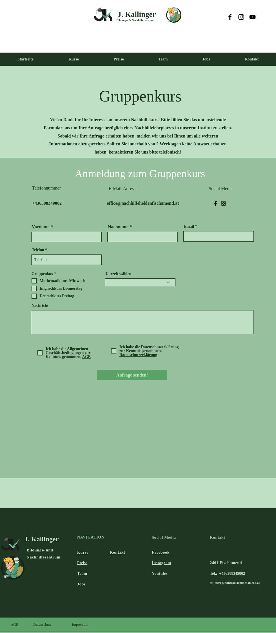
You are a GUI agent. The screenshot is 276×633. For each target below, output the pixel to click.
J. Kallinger (136, 14)
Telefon (38, 250)
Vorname (41, 227)
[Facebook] (230, 17)
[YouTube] (252, 17)
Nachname (118, 227)
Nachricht (40, 306)
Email (189, 227)
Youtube (159, 573)
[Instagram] (241, 17)
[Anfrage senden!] (132, 375)
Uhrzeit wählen (118, 274)
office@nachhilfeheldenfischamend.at (235, 582)
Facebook (161, 552)
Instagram (161, 563)
